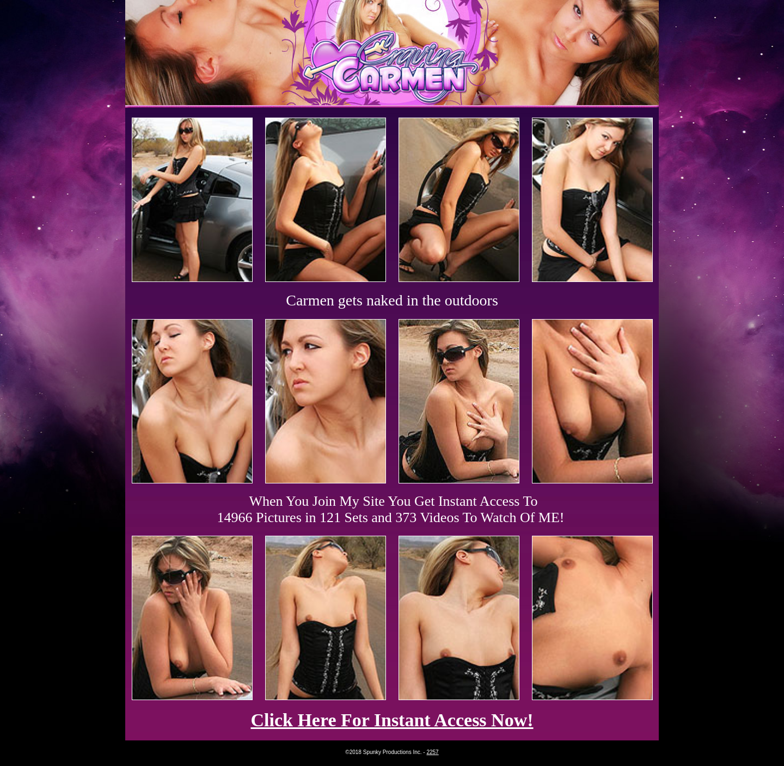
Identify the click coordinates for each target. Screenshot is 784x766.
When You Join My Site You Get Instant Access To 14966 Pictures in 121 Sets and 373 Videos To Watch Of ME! (391, 509)
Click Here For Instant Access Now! (391, 720)
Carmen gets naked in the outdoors (392, 300)
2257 (432, 752)
